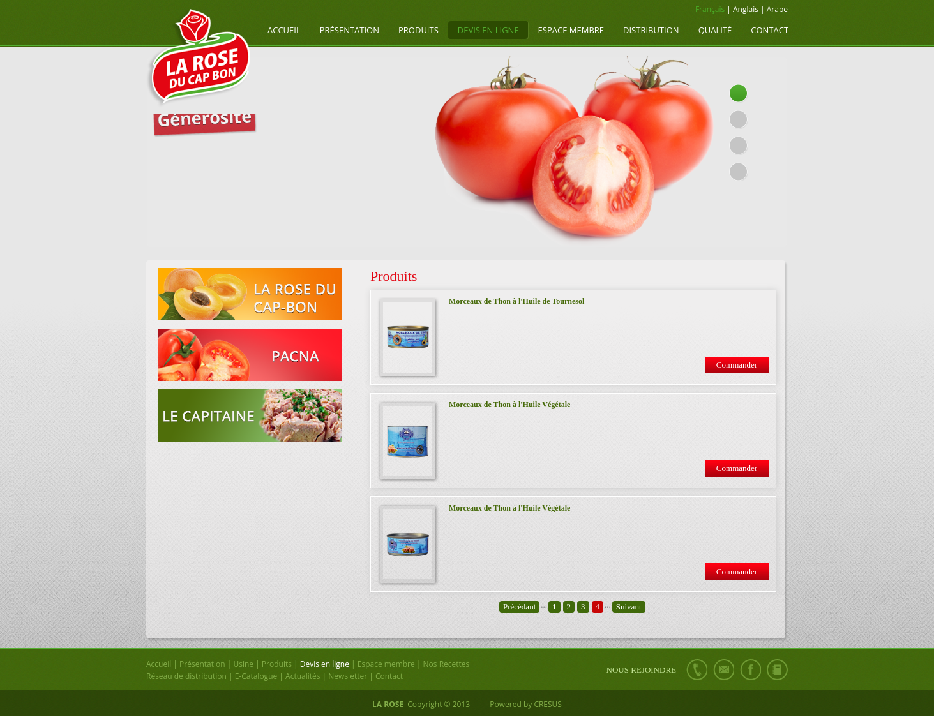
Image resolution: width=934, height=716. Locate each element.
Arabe (777, 9)
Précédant (519, 606)
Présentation (349, 30)
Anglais (745, 9)
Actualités (302, 676)
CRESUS (548, 704)
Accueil (284, 30)
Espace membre (571, 30)
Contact (769, 30)
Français (710, 9)
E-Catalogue (256, 676)
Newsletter (347, 676)
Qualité (715, 30)
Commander (736, 364)
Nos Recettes (446, 664)
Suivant (629, 606)
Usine (243, 664)
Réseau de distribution (186, 676)
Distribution (651, 30)
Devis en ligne (488, 30)
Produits (418, 30)
